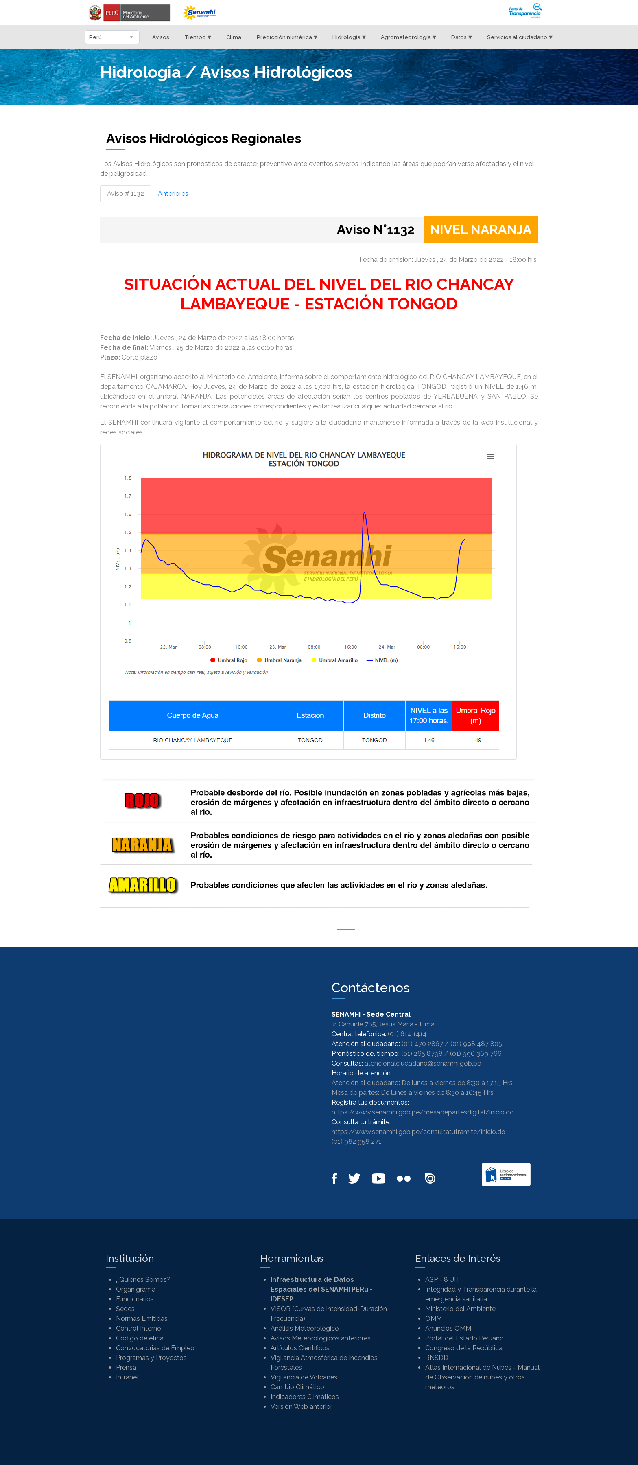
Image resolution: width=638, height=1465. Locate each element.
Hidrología (349, 37)
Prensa (126, 1367)
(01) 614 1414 (407, 1034)
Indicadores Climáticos (305, 1397)
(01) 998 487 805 (476, 1044)
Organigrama (135, 1289)
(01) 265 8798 (422, 1053)
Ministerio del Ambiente (460, 1309)
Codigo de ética (140, 1338)
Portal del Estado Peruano (464, 1338)
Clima (233, 37)
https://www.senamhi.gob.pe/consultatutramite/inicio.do (418, 1132)
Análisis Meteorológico (305, 1328)
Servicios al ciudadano (520, 37)
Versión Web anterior (301, 1406)
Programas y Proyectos (151, 1358)
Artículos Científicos (300, 1348)
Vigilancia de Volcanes (304, 1377)
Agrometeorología (408, 37)
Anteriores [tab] (173, 193)
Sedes (125, 1309)
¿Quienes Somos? (143, 1279)
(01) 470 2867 (422, 1044)
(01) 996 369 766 (476, 1053)
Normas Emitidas (142, 1318)
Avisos (160, 37)
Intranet (127, 1377)
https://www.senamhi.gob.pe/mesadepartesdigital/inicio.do (423, 1112)
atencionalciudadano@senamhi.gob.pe (423, 1063)
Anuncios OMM (448, 1328)
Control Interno (138, 1328)
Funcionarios (135, 1299)
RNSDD (436, 1358)
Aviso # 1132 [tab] (125, 193)
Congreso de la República (464, 1348)
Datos (461, 37)
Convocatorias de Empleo (155, 1348)
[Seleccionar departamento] (112, 37)
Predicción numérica (287, 37)
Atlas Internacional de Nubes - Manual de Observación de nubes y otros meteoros (482, 1377)
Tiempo (197, 37)
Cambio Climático (297, 1387)
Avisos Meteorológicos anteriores (321, 1338)
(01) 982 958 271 (356, 1141)
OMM (433, 1318)
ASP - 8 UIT (442, 1279)
